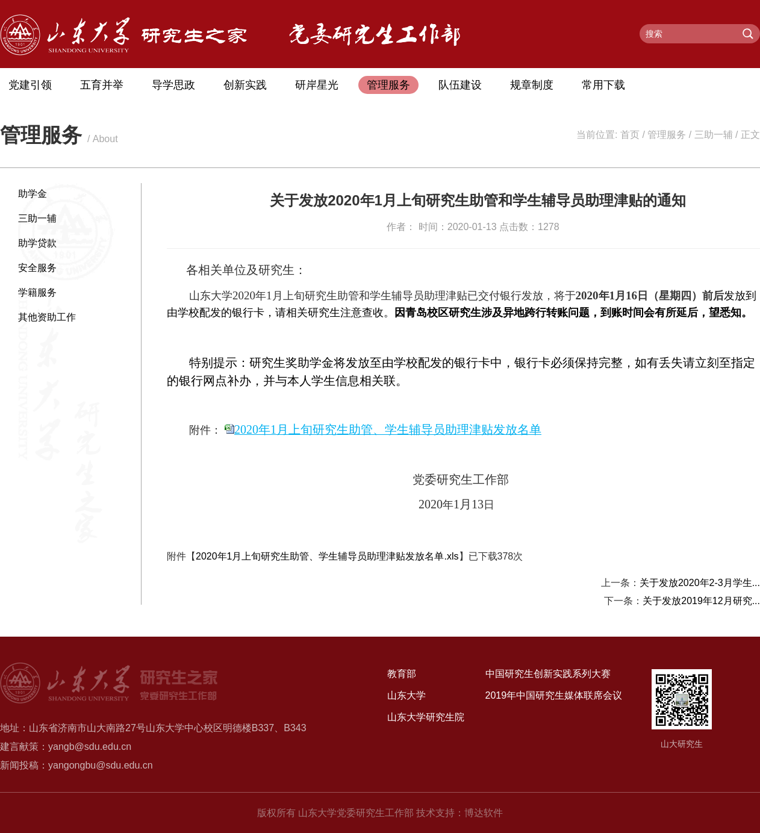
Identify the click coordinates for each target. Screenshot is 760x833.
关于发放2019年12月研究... (701, 601)
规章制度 (531, 85)
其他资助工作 (47, 317)
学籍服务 (37, 292)
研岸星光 (316, 85)
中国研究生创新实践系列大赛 (548, 674)
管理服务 (388, 85)
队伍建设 (460, 85)
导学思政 (173, 85)
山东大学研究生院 (425, 717)
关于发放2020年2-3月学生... (700, 583)
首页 (630, 134)
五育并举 (101, 85)
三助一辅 (713, 134)
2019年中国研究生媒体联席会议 (554, 695)
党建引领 (30, 85)
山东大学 (406, 695)
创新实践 (245, 85)
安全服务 (37, 268)
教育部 (401, 674)
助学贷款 (37, 243)
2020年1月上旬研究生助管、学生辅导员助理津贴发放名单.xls (327, 556)
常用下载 (603, 85)
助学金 (32, 194)
